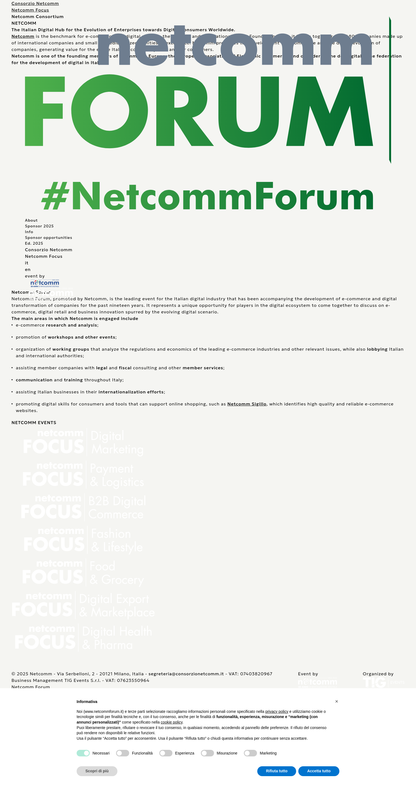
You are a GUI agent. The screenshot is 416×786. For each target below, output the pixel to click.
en (28, 269)
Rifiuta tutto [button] (277, 771)
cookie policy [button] (171, 722)
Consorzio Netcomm (35, 3)
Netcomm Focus (30, 10)
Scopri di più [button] (97, 771)
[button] (336, 701)
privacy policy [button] (276, 711)
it (26, 262)
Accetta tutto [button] (319, 771)
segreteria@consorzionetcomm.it (186, 673)
